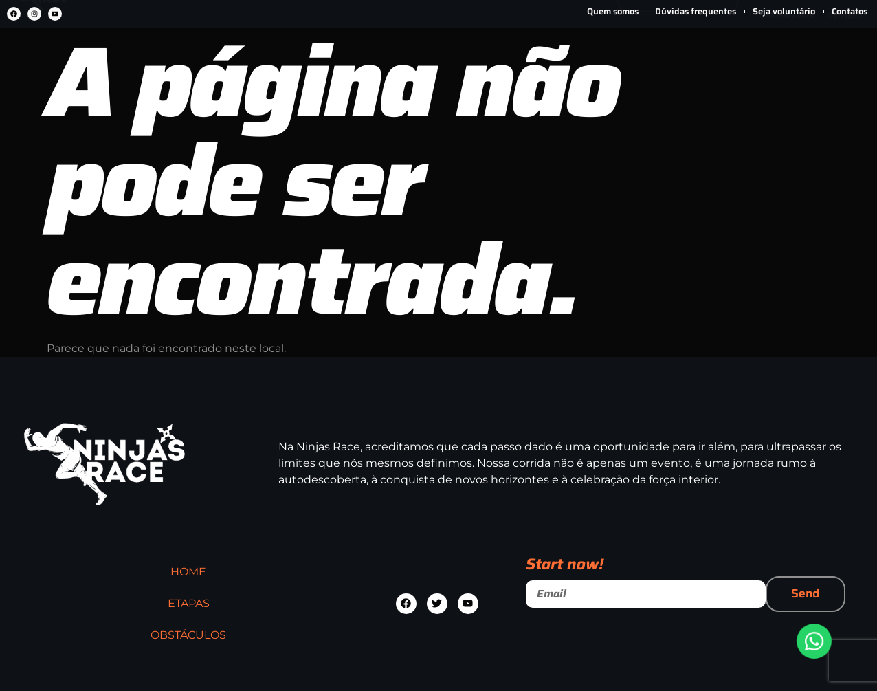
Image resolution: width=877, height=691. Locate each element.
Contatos (849, 11)
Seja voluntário (784, 11)
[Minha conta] (789, 46)
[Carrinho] (845, 45)
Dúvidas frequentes (695, 11)
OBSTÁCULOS (466, 62)
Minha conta (790, 82)
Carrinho (845, 82)
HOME (248, 62)
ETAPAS (347, 62)
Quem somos (613, 11)
